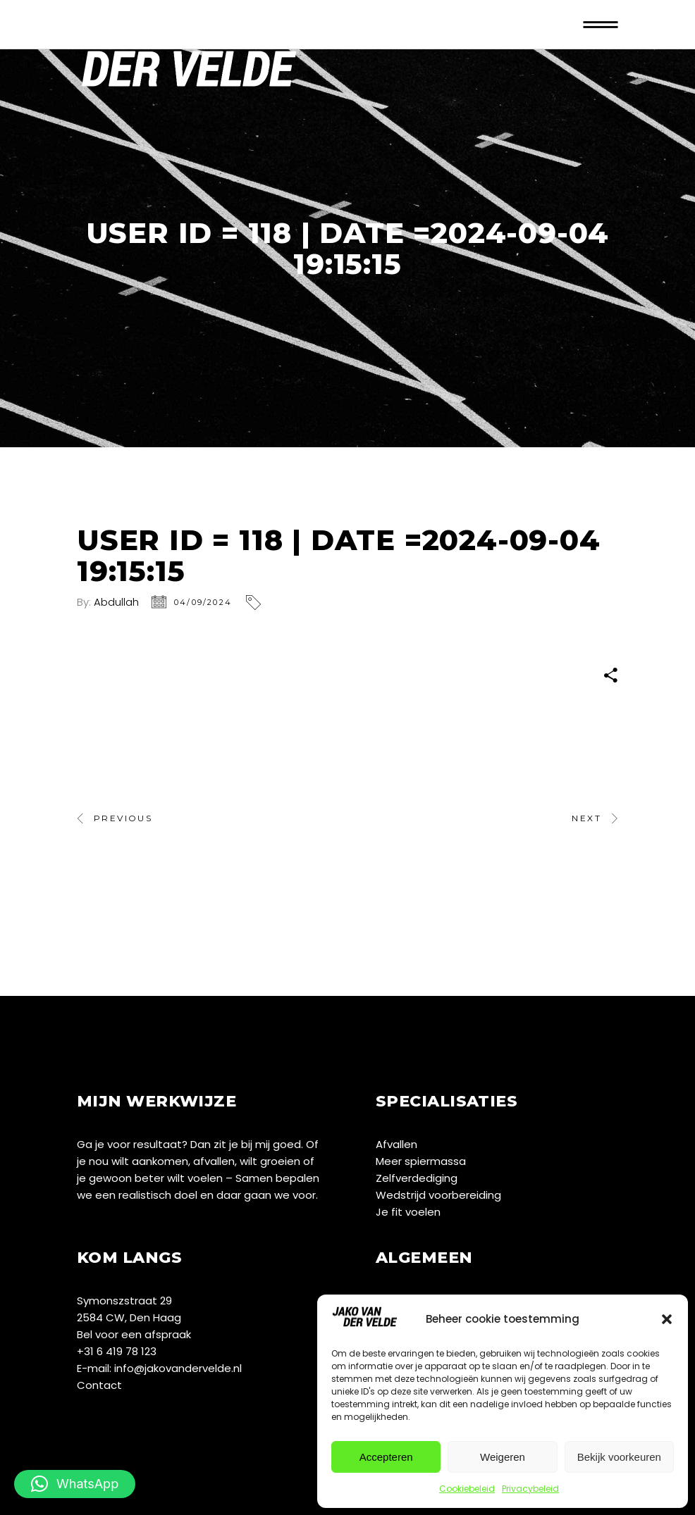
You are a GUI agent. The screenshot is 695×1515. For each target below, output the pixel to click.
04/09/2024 (203, 602)
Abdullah (116, 601)
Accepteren (386, 1457)
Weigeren (502, 1457)
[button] (667, 1319)
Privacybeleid (530, 1489)
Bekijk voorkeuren (619, 1457)
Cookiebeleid (467, 1489)
